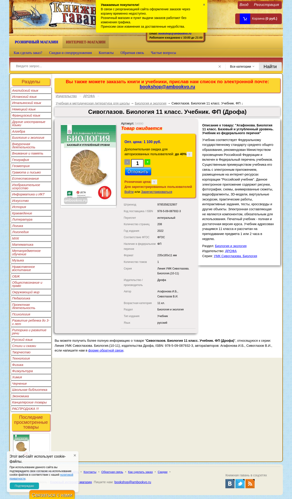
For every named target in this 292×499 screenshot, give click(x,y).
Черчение (19, 383)
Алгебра (18, 131)
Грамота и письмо (26, 172)
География (20, 160)
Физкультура (22, 371)
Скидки (162, 472)
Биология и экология (28, 137)
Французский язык (26, 115)
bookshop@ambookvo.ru (174, 33)
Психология (21, 314)
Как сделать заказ (140, 472)
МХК (15, 238)
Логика (17, 226)
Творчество (21, 352)
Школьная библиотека (29, 390)
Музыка (18, 260)
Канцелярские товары (29, 402)
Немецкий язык (24, 109)
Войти (128, 192)
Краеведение (22, 213)
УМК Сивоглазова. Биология (235, 256)
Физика (17, 365)
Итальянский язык (26, 103)
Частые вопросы (163, 53)
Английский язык (25, 90)
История (19, 207)
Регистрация (266, 4)
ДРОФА (89, 96)
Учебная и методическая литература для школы (93, 103)
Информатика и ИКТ (28, 194)
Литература (22, 219)
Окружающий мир (25, 292)
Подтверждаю (24, 486)
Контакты (106, 53)
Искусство (20, 201)
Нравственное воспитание (23, 268)
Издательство (66, 96)
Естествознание (25, 178)
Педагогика (21, 298)
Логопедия (20, 232)
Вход (244, 4)
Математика (22, 244)
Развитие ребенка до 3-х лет (31, 322)
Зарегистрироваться (156, 192)
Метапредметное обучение (26, 252)
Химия (17, 377)
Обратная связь (132, 53)
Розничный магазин (36, 42)
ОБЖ (16, 276)
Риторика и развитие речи (29, 331)
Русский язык (22, 340)
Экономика (20, 396)
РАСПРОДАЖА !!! (25, 409)
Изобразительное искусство (26, 186)
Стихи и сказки (24, 346)
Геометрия (21, 166)
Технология (21, 358)
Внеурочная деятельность (23, 145)
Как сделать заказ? (28, 53)
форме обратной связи (105, 350)
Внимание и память (27, 153)
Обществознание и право (27, 284)
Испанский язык (24, 97)
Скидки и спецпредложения (70, 53)
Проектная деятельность (23, 306)
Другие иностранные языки (28, 123)
